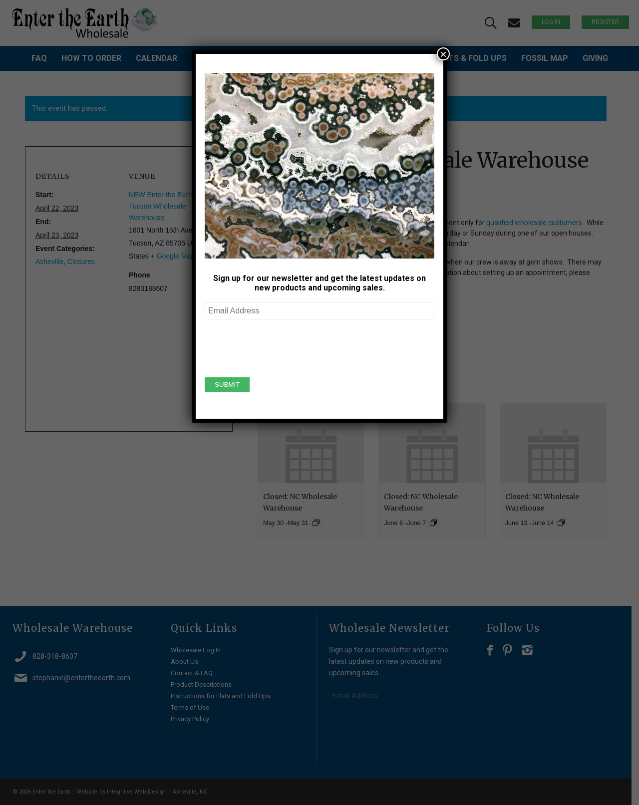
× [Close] (443, 53)
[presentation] (280, 346)
